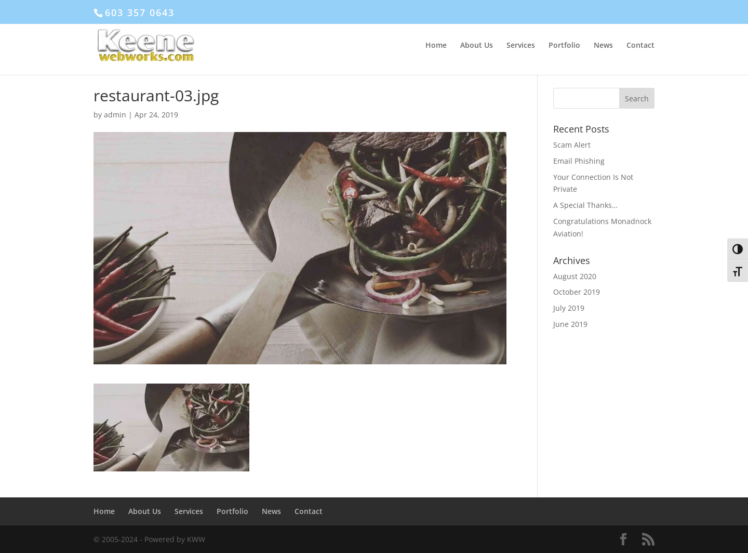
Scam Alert (572, 145)
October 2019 (576, 292)
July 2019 (568, 308)
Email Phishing (579, 161)
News (603, 46)
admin (115, 115)
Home (436, 46)
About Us (476, 46)
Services (520, 46)
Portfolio (564, 46)
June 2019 (570, 324)
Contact (640, 46)
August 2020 (574, 276)
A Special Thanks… (585, 205)
